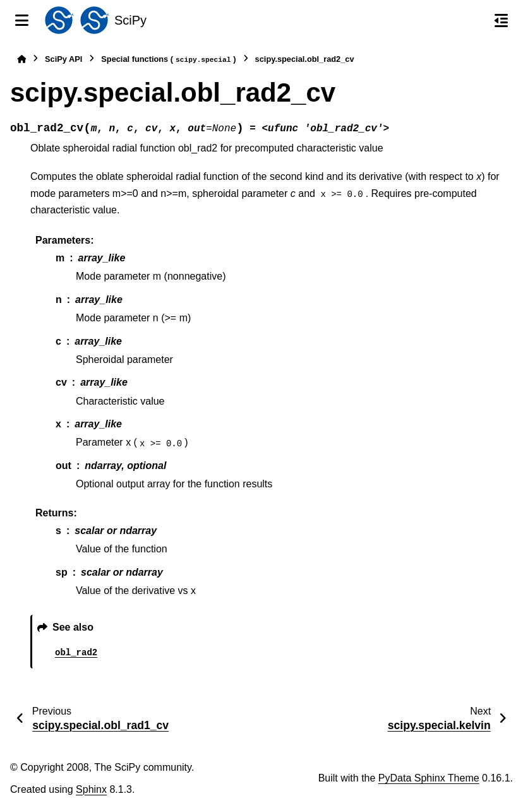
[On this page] (501, 20)
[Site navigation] (21, 20)
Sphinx (91, 789)
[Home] (21, 59)
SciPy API (63, 59)
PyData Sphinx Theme (428, 778)
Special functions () (168, 59)
